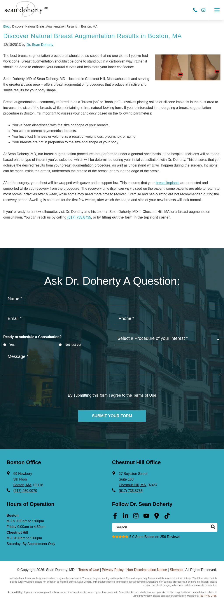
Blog (6, 26)
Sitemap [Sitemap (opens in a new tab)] (176, 570)
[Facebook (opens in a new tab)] (115, 517)
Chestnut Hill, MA (132, 485)
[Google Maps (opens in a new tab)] (157, 517)
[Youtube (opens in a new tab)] (146, 517)
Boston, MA (22, 485)
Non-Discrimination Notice (146, 570)
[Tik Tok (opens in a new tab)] (167, 517)
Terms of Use (88, 570)
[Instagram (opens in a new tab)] (136, 517)
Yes (11, 344)
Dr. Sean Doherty (39, 45)
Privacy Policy (113, 570)
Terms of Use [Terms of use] (144, 395)
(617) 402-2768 (208, 595)
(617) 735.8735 (79, 217)
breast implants (168, 183)
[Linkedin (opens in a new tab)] (125, 517)
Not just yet (73, 344)
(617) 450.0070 (25, 491)
